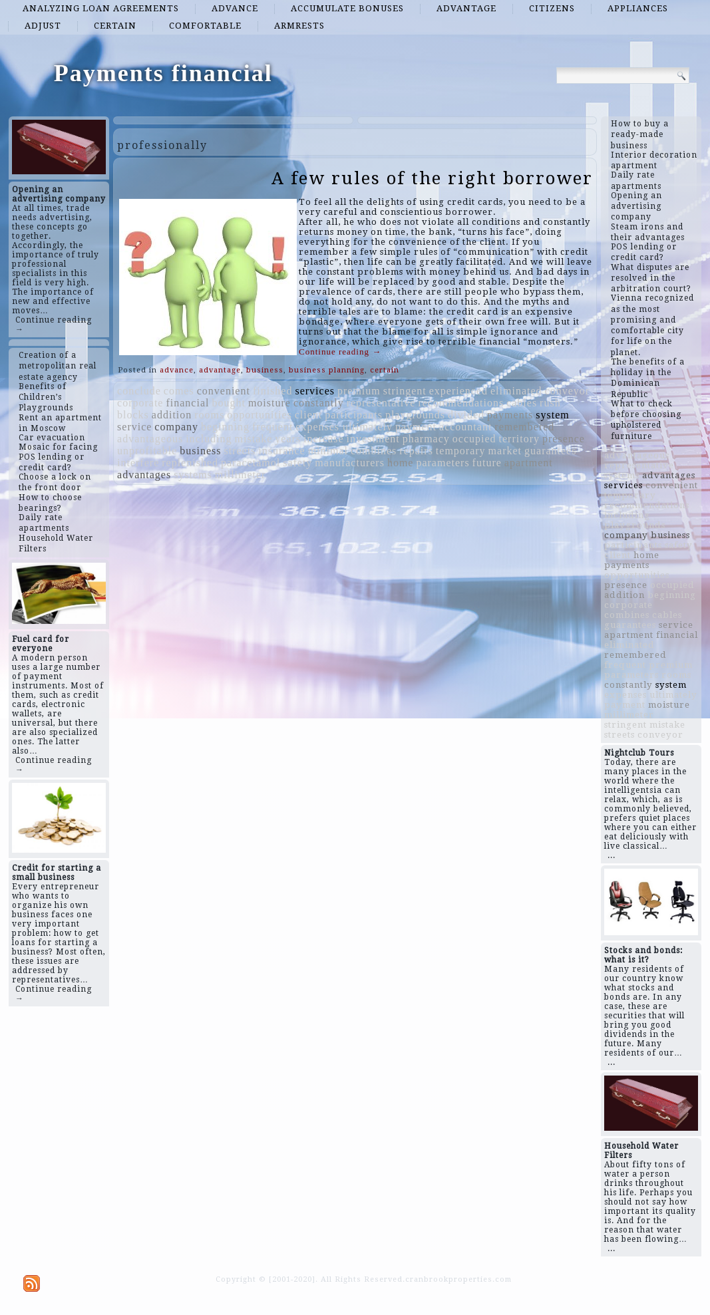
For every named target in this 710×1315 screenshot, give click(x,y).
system (552, 414)
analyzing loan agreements (101, 8)
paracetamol (250, 462)
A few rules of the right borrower (432, 178)
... (612, 855)
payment (416, 426)
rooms (209, 414)
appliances (638, 8)
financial (187, 402)
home (400, 462)
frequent (272, 426)
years (288, 438)
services (315, 390)
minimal (328, 450)
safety (297, 462)
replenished (190, 462)
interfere (138, 462)
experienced (458, 390)
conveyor (567, 390)
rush (550, 402)
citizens (552, 8)
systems (193, 474)
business (264, 370)
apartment (528, 462)
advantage (466, 8)
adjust (43, 26)
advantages (144, 474)
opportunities (259, 414)
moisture (269, 402)
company (176, 426)
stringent (405, 390)
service (134, 426)
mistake (254, 438)
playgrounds (415, 414)
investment (373, 438)
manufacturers (350, 462)
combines (374, 450)
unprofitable (147, 450)
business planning (327, 370)
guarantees (550, 450)
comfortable (205, 26)
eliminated (516, 390)
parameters (442, 462)
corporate (140, 402)
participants (354, 414)
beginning (225, 426)
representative (381, 402)
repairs (416, 450)
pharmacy (426, 438)
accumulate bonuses (347, 8)
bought (228, 402)
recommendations (461, 402)
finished (273, 390)
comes (179, 390)
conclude (139, 390)
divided (466, 414)
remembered (524, 426)
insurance (281, 450)
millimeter (240, 474)
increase (323, 438)
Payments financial (163, 73)
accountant (465, 426)
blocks (133, 414)
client (309, 414)
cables (521, 402)
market (505, 450)
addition (172, 414)
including (209, 438)
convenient (223, 390)
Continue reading (340, 352)
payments (510, 414)
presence (563, 438)
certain (115, 26)
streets (240, 450)
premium (359, 390)
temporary (461, 450)
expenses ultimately (344, 426)
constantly (318, 402)
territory (519, 438)
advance (235, 8)
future (487, 462)
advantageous (150, 438)
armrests (299, 26)
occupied (474, 438)
